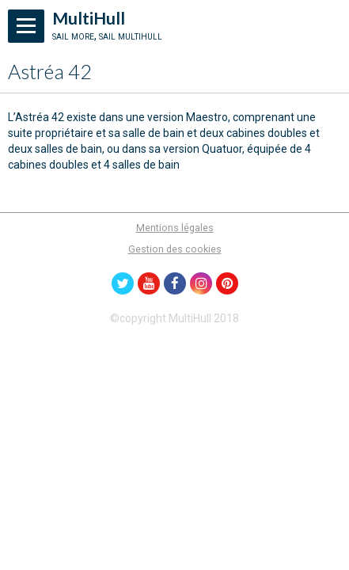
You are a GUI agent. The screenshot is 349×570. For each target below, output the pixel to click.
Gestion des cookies (175, 249)
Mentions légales (175, 228)
